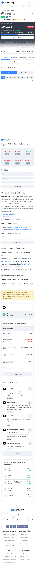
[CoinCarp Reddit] (14, 526)
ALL (31, 77)
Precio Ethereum (24, 537)
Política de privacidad (9, 541)
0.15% (30, 27)
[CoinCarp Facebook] (11, 526)
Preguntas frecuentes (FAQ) (9, 564)
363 (23, 7)
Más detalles (17, 186)
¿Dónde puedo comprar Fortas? (13, 275)
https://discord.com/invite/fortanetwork (19, 230)
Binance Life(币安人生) (14, 482)
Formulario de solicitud (9, 556)
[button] (10, 17)
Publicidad (9, 553)
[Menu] (32, 2)
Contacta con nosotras (9, 560)
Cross (9, 469)
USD (4, 140)
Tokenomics (23, 58)
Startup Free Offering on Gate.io (14, 430)
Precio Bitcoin (25, 534)
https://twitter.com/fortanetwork (17, 227)
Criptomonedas (5, 10)
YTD (27, 77)
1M (11, 77)
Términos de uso (9, 537)
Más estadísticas (17, 37)
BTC (9, 140)
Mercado (14, 58)
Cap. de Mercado (25, 73)
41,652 (11, 7)
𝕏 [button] (7, 17)
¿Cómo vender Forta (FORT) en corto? (16, 279)
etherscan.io (6, 217)
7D (7, 77)
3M (15, 77)
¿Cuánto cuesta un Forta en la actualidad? (17, 253)
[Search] (29, 2)
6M (19, 77)
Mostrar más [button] (17, 374)
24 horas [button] (31, 32)
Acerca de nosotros (9, 534)
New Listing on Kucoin (11, 443)
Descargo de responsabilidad (9, 545)
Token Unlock (9, 389)
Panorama (6, 58)
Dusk (9, 475)
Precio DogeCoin (24, 544)
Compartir (17, 62)
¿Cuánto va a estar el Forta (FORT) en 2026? (16, 284)
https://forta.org (23, 220)
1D (3, 77)
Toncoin (10, 495)
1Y (22, 77)
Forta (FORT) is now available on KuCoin (17, 446)
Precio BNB (24, 541)
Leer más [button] (17, 242)
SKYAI (10, 488)
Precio (9, 73)
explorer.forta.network (9, 214)
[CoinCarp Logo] (8, 2)
